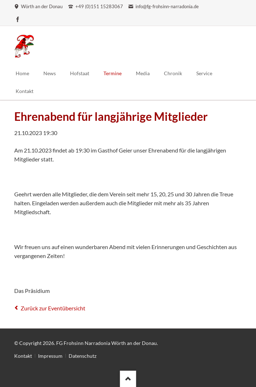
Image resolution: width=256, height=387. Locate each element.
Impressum (50, 356)
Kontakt (23, 356)
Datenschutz (82, 356)
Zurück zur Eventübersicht (53, 308)
